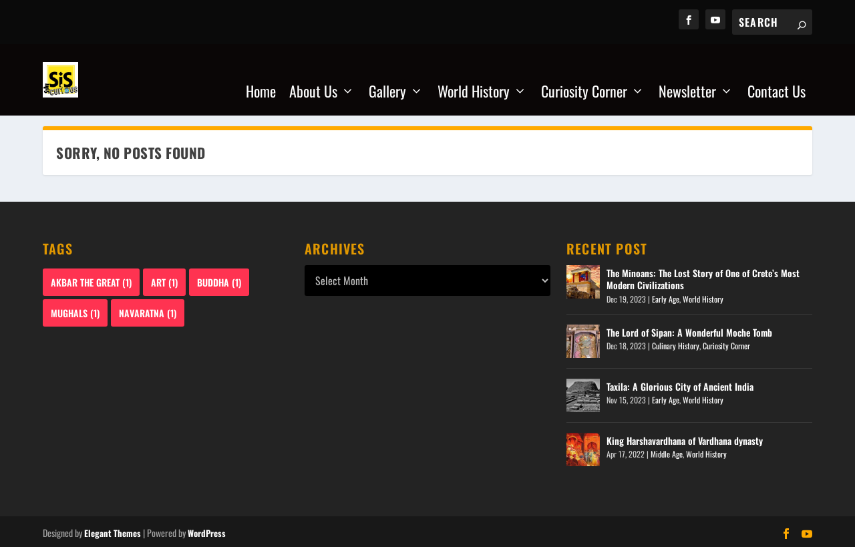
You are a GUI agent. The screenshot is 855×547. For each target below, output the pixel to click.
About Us (313, 75)
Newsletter (687, 75)
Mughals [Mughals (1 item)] (75, 311)
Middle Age (667, 452)
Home (261, 75)
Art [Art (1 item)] (164, 280)
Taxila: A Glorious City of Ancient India (680, 384)
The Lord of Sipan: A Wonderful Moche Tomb (689, 330)
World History (474, 75)
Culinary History (675, 343)
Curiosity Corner (584, 75)
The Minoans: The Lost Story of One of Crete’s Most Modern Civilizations (703, 277)
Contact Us (776, 75)
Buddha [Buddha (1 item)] (219, 280)
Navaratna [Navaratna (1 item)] (147, 311)
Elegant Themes (112, 531)
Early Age (665, 297)
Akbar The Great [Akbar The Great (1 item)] (91, 280)
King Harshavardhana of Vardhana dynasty (685, 438)
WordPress (207, 531)
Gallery (387, 75)
